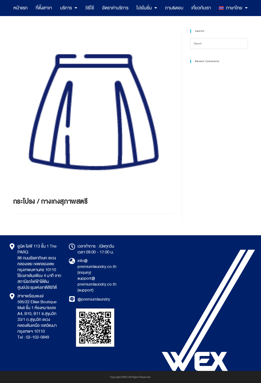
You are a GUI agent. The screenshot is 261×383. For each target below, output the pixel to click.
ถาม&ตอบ (174, 8)
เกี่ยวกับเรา (201, 8)
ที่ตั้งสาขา (44, 8)
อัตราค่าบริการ (115, 8)
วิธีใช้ (89, 8)
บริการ (68, 8)
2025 (124, 377)
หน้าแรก (20, 8)
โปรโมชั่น (146, 8)
